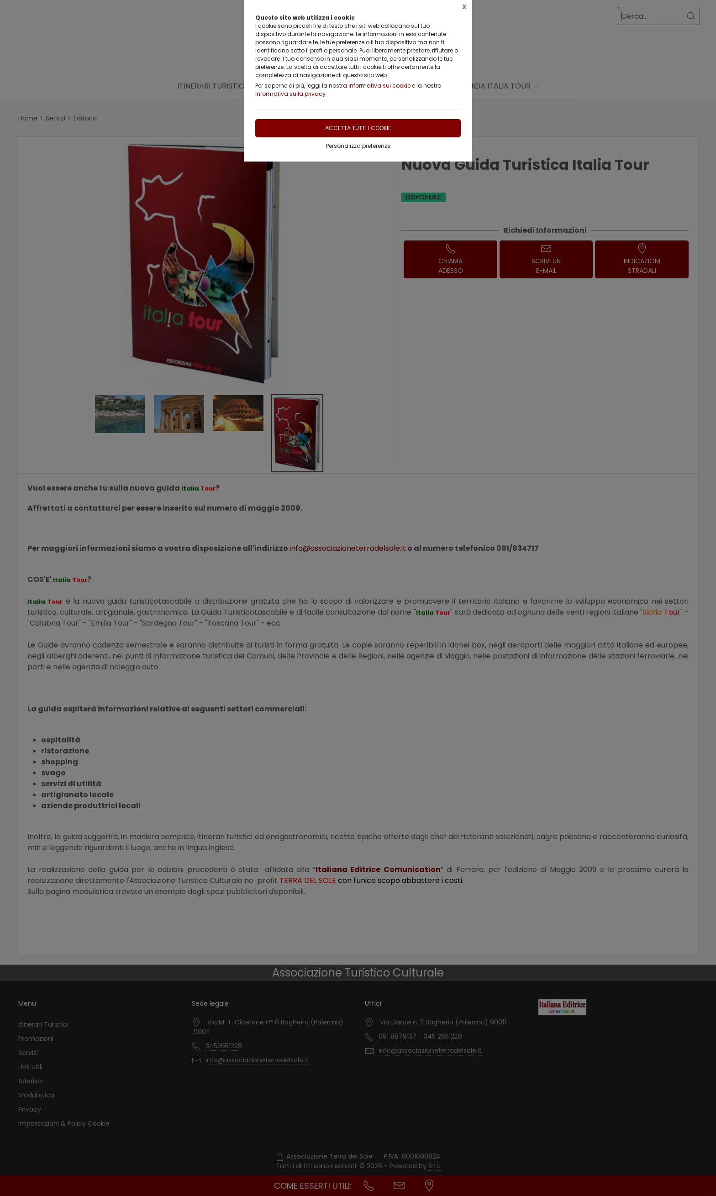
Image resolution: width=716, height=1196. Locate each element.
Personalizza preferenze (358, 146)
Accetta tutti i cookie (358, 128)
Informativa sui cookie (379, 85)
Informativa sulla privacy (290, 94)
